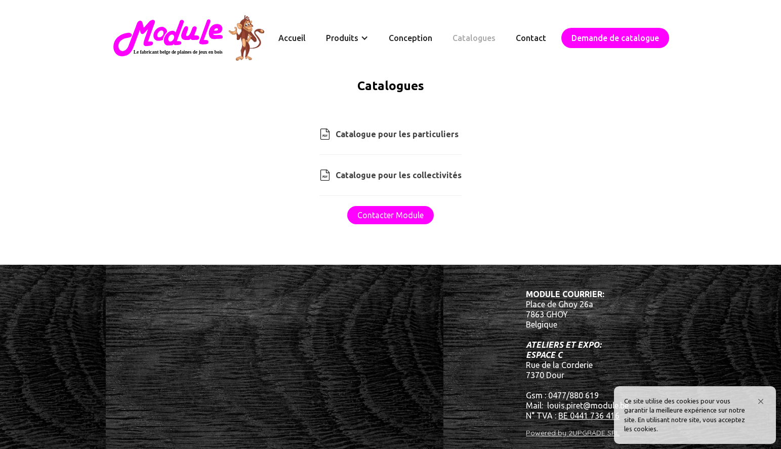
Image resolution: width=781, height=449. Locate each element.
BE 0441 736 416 (589, 415)
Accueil (292, 38)
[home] (188, 38)
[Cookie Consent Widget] (695, 415)
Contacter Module (390, 215)
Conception (410, 38)
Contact (531, 38)
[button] (760, 401)
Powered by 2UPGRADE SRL (573, 433)
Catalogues (474, 38)
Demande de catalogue (615, 38)
